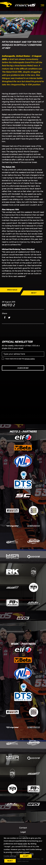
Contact (23, 828)
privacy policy (30, 359)
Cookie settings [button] (10, 856)
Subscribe (23, 368)
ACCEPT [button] (26, 856)
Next (33, 293)
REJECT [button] (10, 861)
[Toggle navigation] (42, 5)
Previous (12, 290)
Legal (23, 832)
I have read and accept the (20, 359)
